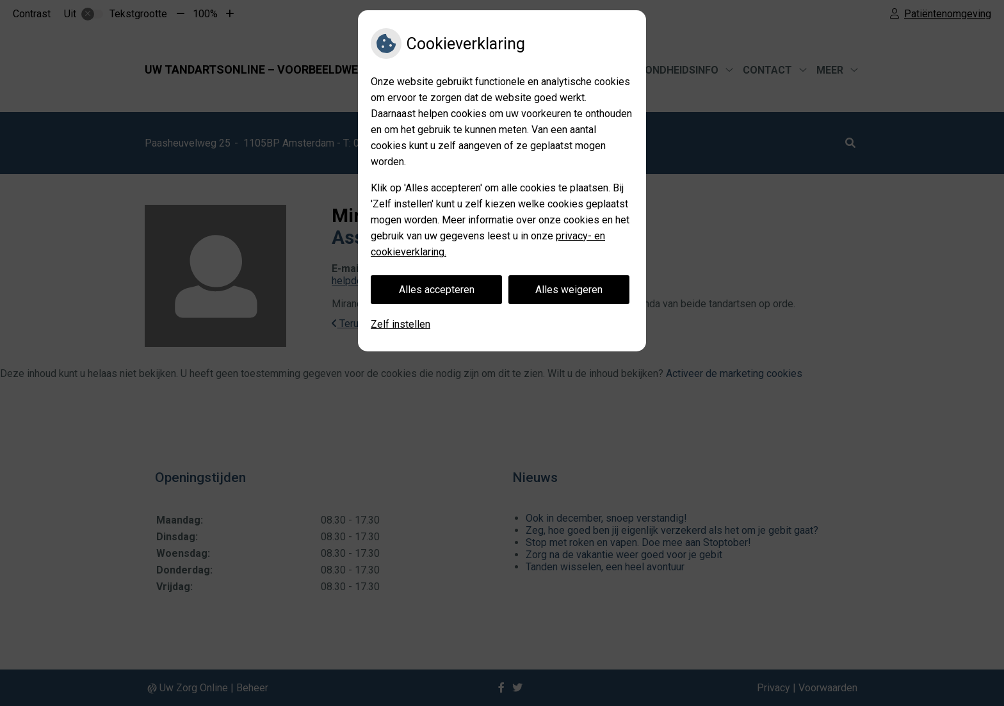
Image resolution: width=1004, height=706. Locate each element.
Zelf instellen (400, 324)
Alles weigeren (569, 290)
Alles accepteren (436, 290)
